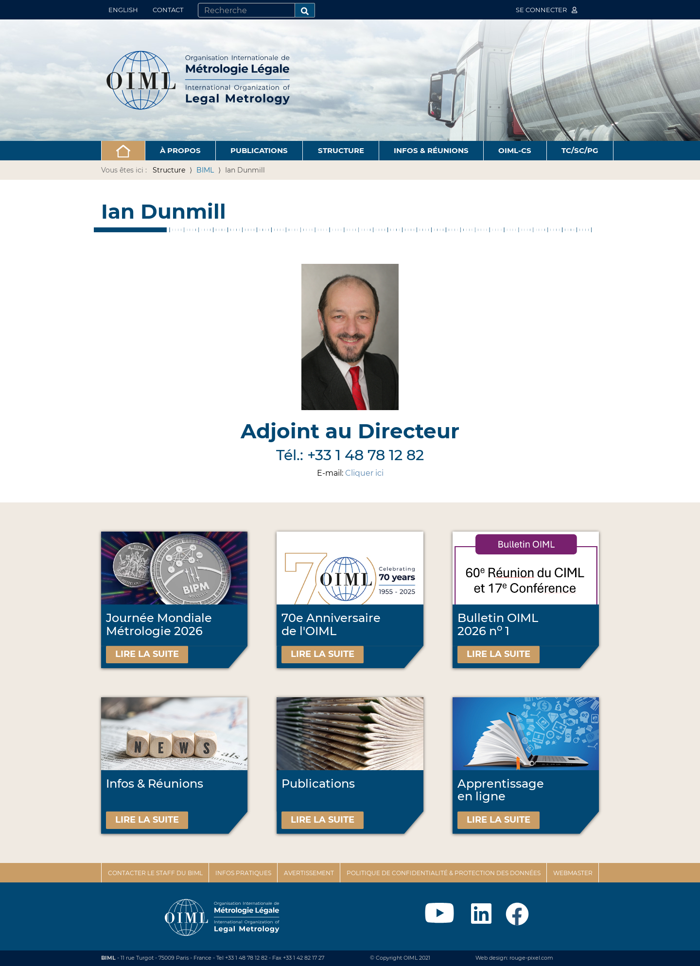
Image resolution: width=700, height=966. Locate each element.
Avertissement (309, 873)
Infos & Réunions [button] (431, 150)
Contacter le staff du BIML (155, 873)
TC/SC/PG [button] (579, 150)
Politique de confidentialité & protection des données (444, 873)
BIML (205, 170)
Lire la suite (147, 654)
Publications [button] (259, 150)
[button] (123, 150)
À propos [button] (180, 150)
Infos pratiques (243, 873)
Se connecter (546, 10)
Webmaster (573, 873)
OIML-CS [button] (514, 150)
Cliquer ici (364, 473)
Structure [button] (341, 150)
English (123, 10)
